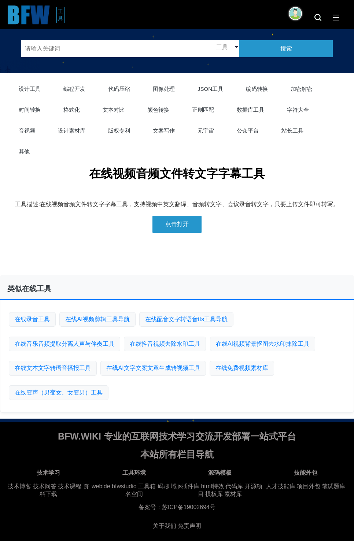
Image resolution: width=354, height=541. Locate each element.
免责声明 (189, 526)
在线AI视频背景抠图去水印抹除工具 (262, 344)
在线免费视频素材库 (241, 368)
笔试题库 (333, 486)
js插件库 (188, 486)
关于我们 (164, 526)
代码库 (234, 486)
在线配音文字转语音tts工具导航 (186, 319)
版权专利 (119, 130)
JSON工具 (210, 89)
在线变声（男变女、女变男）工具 (59, 392)
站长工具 (292, 130)
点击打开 (177, 224)
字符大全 (298, 110)
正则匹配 (203, 110)
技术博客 (19, 486)
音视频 (27, 130)
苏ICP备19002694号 (188, 507)
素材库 (233, 494)
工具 (61, 14)
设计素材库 (71, 130)
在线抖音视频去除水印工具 (165, 344)
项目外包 (308, 486)
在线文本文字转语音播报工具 (53, 368)
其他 (24, 151)
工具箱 (147, 486)
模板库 (214, 494)
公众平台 (248, 130)
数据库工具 (250, 110)
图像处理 (164, 89)
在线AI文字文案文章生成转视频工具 (153, 368)
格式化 (71, 110)
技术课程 (69, 486)
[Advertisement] (177, 256)
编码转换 (257, 89)
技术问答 (44, 486)
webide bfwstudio (115, 486)
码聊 (163, 486)
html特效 (212, 486)
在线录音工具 (32, 319)
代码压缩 (119, 89)
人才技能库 (280, 486)
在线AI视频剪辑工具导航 (97, 319)
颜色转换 (158, 110)
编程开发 (74, 89)
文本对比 (114, 110)
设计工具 (30, 89)
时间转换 (30, 110)
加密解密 (302, 89)
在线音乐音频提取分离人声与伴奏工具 (64, 344)
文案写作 (164, 130)
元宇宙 (206, 130)
